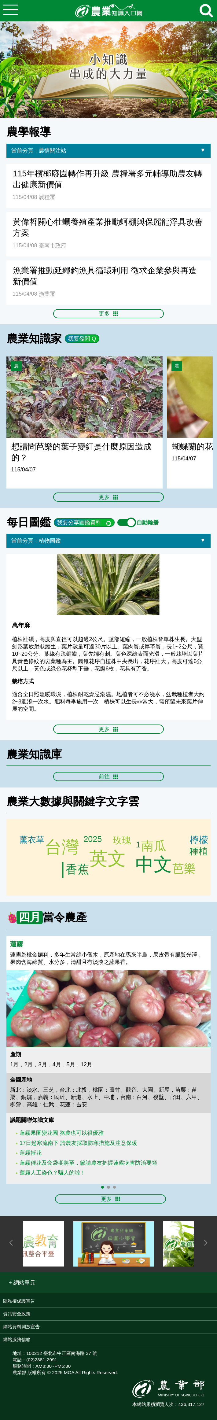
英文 (107, 858)
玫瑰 (123, 840)
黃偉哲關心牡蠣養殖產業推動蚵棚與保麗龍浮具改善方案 (108, 227)
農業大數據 (34, 801)
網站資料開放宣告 (21, 1326)
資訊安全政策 (17, 1313)
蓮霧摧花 (31, 1153)
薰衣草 (32, 839)
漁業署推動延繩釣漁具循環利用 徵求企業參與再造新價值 (105, 276)
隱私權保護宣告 (19, 1301)
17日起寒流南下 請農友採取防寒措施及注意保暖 (78, 1143)
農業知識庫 (34, 754)
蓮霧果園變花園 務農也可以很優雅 (62, 1133)
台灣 (62, 847)
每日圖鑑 (29, 522)
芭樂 (77, 869)
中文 (153, 864)
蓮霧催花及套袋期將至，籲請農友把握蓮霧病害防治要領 (88, 1163)
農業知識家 (34, 338)
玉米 (153, 846)
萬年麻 (21, 625)
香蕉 (184, 869)
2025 (93, 840)
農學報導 (29, 132)
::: (214, 121)
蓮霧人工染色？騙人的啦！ (53, 1173)
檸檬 (200, 840)
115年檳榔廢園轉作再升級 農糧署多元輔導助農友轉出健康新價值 (107, 179)
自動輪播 (138, 522)
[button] (22, 1282)
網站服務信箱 (17, 1339)
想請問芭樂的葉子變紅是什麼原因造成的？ (81, 452)
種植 (200, 852)
